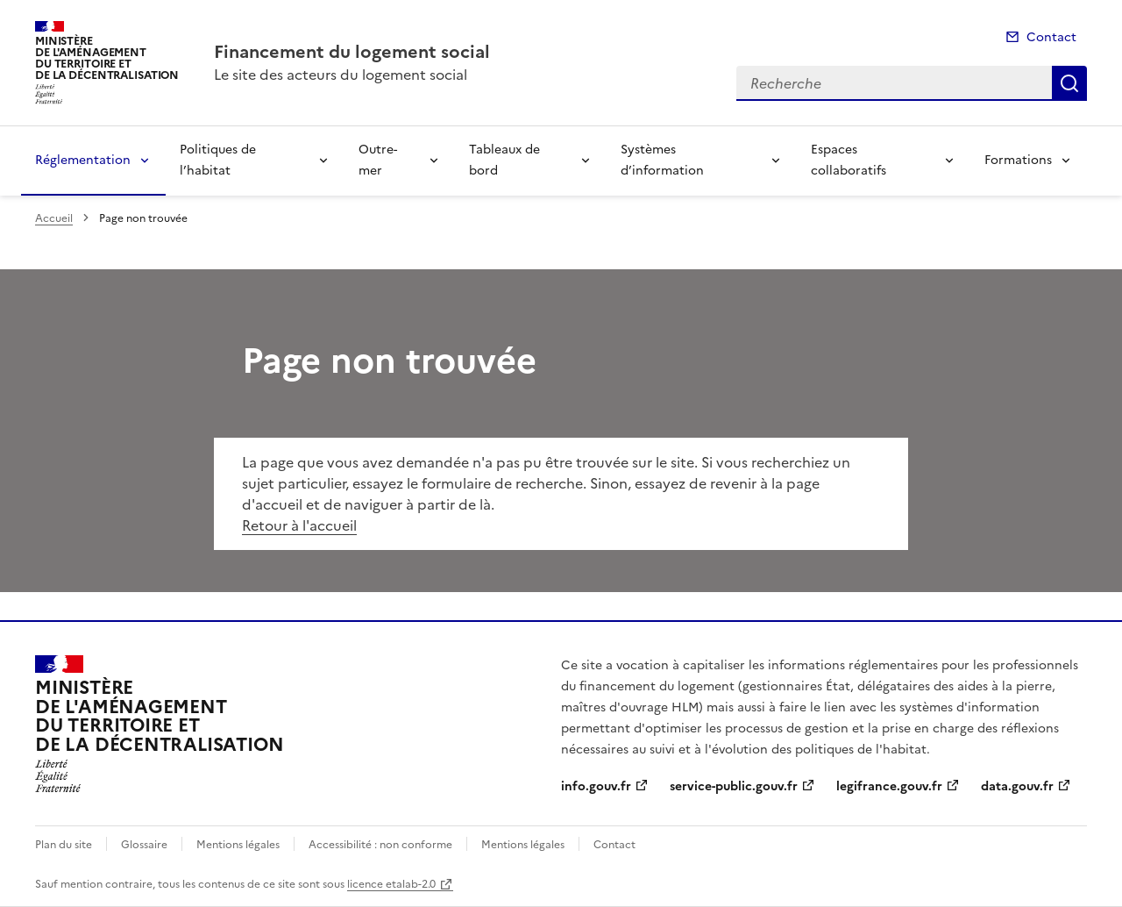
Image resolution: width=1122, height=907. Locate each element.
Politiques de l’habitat (218, 160)
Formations (1018, 160)
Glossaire (144, 845)
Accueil (54, 218)
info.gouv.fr (596, 786)
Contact (1051, 37)
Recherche (1069, 83)
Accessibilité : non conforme (380, 845)
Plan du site (63, 845)
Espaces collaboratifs (848, 160)
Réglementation (83, 160)
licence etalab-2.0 (391, 884)
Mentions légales (238, 845)
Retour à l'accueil (299, 525)
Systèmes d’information (662, 160)
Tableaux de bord (504, 160)
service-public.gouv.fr (734, 786)
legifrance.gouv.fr (889, 786)
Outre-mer (378, 160)
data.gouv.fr (1017, 786)
